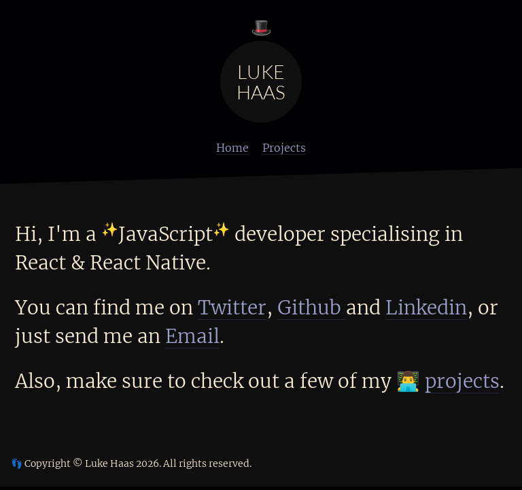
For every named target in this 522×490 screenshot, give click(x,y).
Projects (284, 147)
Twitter (232, 307)
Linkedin (426, 307)
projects (462, 381)
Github (311, 307)
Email (192, 336)
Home (232, 147)
